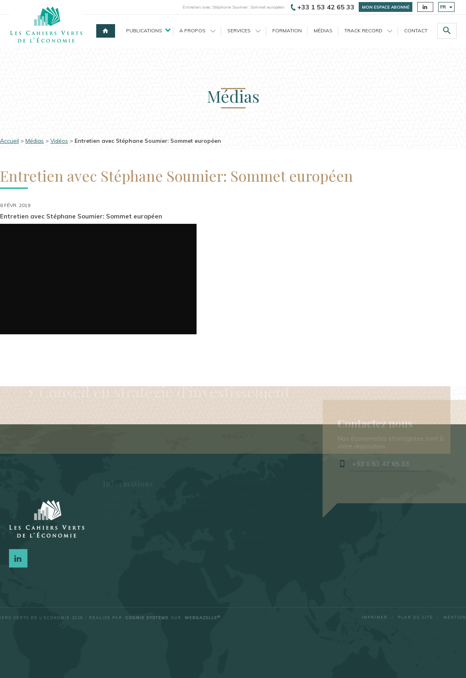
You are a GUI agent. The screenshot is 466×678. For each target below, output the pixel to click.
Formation (287, 30)
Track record (368, 30)
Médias (323, 30)
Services (243, 30)
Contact (416, 30)
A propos (197, 30)
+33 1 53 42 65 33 (323, 7)
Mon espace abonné (385, 7)
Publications (144, 30)
